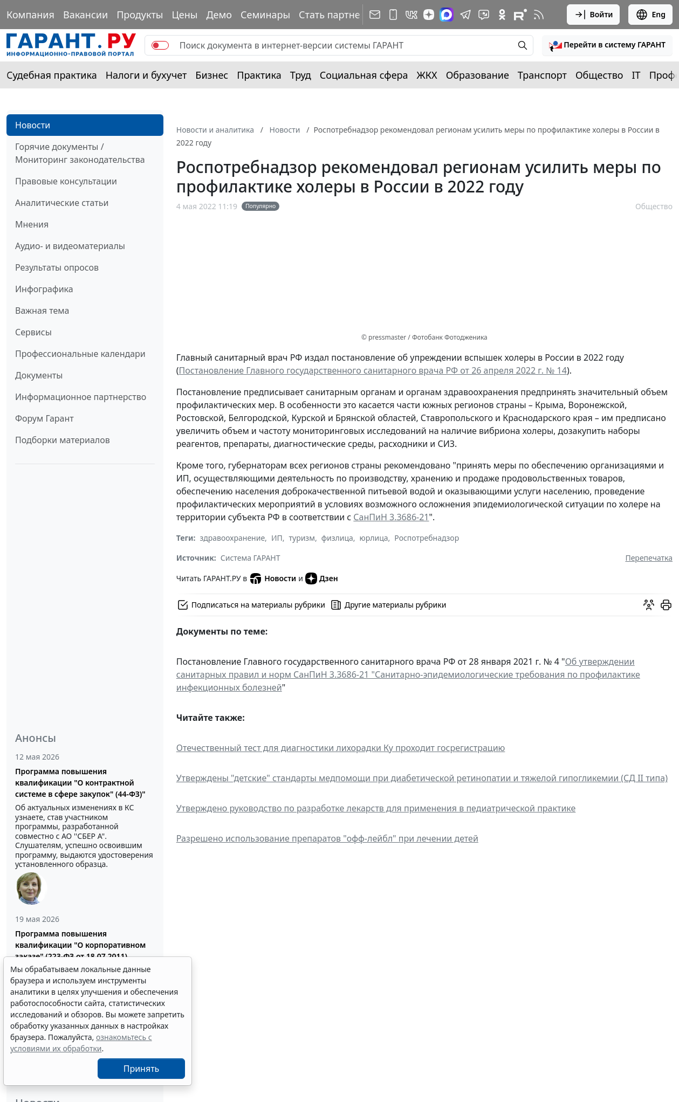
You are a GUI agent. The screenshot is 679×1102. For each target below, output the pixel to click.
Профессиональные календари (80, 354)
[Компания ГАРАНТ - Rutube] (520, 14)
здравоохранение (232, 538)
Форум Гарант (44, 418)
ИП (277, 538)
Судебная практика (51, 74)
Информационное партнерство (80, 397)
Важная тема (42, 310)
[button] (607, 45)
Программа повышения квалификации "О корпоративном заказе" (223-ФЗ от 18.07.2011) (80, 944)
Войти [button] (593, 14)
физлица (337, 538)
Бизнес (211, 74)
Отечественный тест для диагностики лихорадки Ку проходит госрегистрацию (340, 748)
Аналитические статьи (61, 203)
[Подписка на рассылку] (374, 14)
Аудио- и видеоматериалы (70, 246)
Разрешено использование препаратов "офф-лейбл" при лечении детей (327, 838)
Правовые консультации (66, 181)
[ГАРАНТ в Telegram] (465, 14)
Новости (32, 125)
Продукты (139, 14)
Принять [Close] (142, 1069)
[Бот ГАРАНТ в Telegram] (483, 14)
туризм (302, 538)
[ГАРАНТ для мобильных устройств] (393, 14)
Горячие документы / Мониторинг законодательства (80, 153)
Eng (650, 14)
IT (636, 74)
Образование (477, 74)
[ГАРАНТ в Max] (447, 15)
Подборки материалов (62, 440)
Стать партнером (339, 14)
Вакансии (85, 14)
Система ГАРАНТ (250, 558)
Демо (219, 14)
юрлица (374, 538)
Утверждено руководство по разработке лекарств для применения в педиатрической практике (376, 808)
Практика (259, 74)
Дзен (321, 578)
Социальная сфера (364, 74)
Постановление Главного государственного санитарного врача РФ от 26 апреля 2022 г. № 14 (373, 370)
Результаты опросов (57, 267)
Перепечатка (649, 558)
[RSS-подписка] (538, 14)
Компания (30, 14)
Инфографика (44, 289)
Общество (599, 74)
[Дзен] (428, 14)
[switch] (160, 45)
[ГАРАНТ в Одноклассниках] (502, 14)
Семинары (265, 14)
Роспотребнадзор (426, 538)
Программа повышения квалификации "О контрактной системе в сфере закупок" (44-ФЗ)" (80, 782)
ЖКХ (427, 74)
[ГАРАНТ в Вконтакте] (411, 14)
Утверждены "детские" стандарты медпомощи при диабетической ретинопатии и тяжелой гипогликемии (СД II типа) (422, 778)
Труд (300, 74)
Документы (39, 375)
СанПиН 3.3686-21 (391, 517)
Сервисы (33, 332)
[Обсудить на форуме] (648, 604)
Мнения (32, 224)
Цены (184, 14)
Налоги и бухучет (146, 74)
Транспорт (542, 74)
